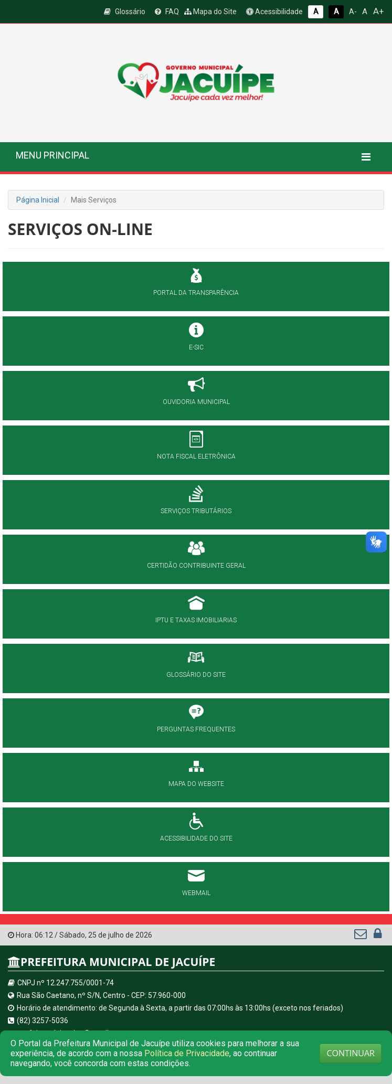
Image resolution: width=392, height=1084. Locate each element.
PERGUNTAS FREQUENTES (196, 729)
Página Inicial (37, 200)
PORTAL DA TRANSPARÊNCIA (196, 292)
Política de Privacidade (186, 1053)
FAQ (167, 11)
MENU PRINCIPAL (52, 155)
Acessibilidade (274, 11)
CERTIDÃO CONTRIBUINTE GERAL (196, 565)
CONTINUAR (350, 1053)
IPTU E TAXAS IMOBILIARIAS (196, 620)
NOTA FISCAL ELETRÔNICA (196, 456)
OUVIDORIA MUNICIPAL (196, 402)
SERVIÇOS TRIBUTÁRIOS (196, 511)
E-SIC (196, 347)
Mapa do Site (210, 11)
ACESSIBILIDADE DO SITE (196, 838)
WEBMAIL (196, 893)
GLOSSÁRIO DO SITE (196, 674)
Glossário (124, 11)
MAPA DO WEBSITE (196, 784)
